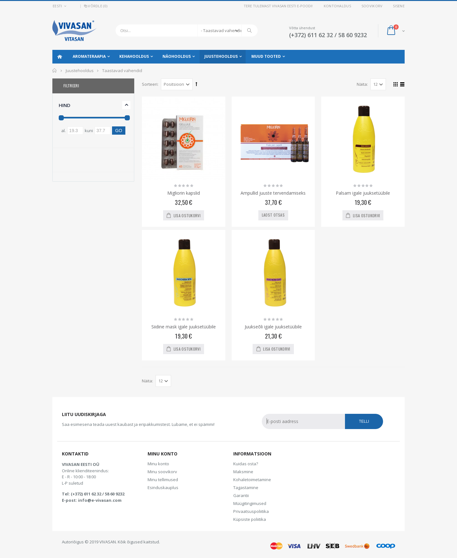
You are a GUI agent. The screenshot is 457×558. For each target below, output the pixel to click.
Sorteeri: (150, 84)
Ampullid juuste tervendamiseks (273, 193)
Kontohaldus (337, 5)
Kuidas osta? (245, 464)
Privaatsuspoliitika (251, 511)
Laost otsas (273, 215)
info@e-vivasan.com (100, 500)
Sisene (399, 5)
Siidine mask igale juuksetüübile (183, 327)
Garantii (241, 495)
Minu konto (158, 464)
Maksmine (243, 471)
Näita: (362, 84)
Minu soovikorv (162, 471)
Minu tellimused (163, 479)
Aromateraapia (89, 56)
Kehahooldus (134, 56)
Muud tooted (266, 56)
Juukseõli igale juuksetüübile (273, 327)
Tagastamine (245, 487)
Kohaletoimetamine (252, 479)
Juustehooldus (221, 56)
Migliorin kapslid (183, 193)
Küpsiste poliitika (249, 519)
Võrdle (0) (95, 5)
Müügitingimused (249, 503)
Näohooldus (176, 56)
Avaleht (54, 70)
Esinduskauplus (163, 487)
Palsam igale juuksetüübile (363, 193)
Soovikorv (371, 5)
